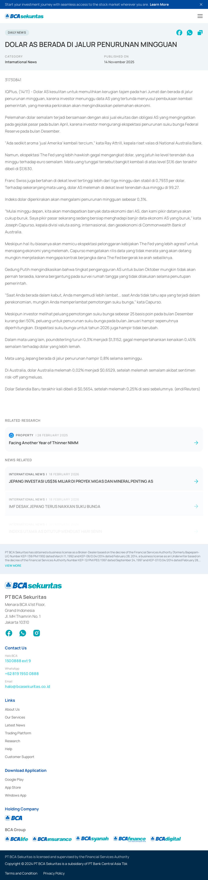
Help (8, 748)
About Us (12, 709)
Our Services (15, 717)
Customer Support (19, 756)
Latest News (15, 725)
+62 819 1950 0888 (22, 673)
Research (12, 741)
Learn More (159, 4)
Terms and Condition (21, 873)
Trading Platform (18, 733)
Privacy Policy (54, 873)
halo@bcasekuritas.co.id (27, 686)
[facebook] (179, 32)
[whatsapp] (189, 32)
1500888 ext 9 (18, 660)
